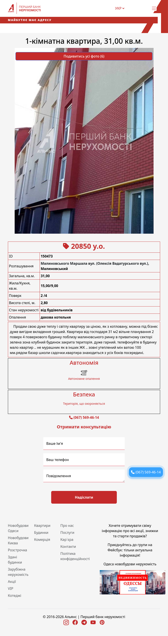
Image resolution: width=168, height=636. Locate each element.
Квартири (42, 525)
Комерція (42, 539)
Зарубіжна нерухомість (18, 572)
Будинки (41, 532)
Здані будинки (15, 560)
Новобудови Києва (18, 540)
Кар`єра (66, 539)
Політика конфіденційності (75, 556)
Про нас (67, 525)
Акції (12, 581)
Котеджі (14, 595)
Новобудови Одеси (18, 528)
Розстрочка (17, 550)
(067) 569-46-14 (86, 417)
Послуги (67, 532)
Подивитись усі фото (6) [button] (84, 56)
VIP (10, 588)
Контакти (68, 546)
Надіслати (84, 497)
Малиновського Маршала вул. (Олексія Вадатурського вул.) (94, 263)
